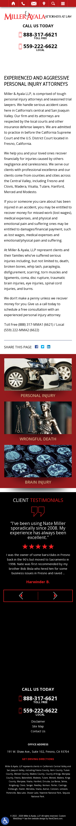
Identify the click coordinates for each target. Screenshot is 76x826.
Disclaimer (38, 721)
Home (13, 3)
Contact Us (38, 731)
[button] (20, 596)
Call (23, 3)
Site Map (38, 726)
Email (34, 3)
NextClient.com (55, 818)
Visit (44, 3)
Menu (62, 3)
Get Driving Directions (38, 759)
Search (53, 3)
